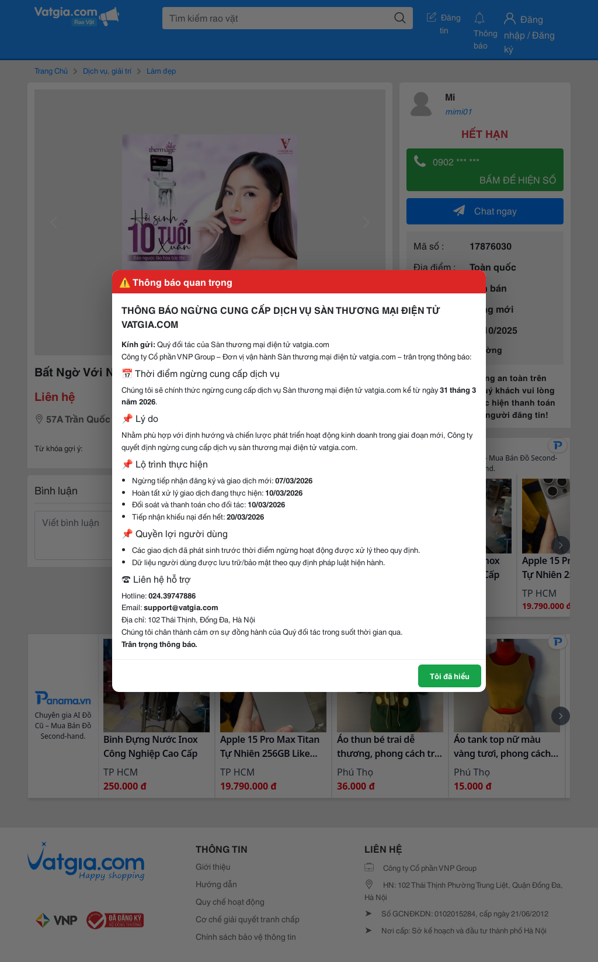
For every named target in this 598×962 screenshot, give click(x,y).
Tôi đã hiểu (450, 675)
